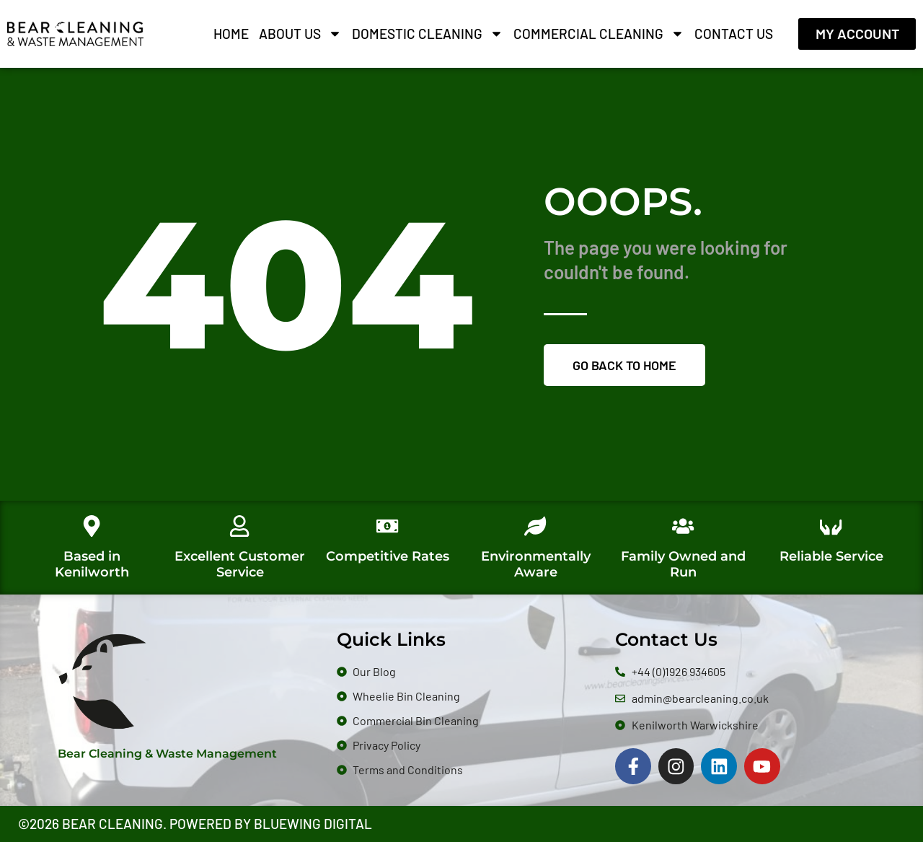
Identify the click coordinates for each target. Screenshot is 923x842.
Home (231, 33)
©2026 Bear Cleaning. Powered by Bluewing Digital (195, 824)
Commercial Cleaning (598, 34)
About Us (300, 34)
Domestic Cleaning (427, 34)
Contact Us (733, 33)
